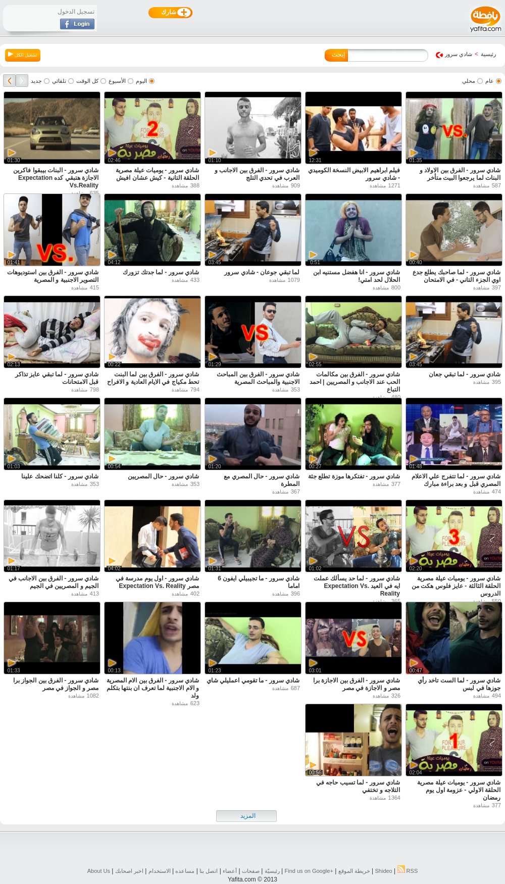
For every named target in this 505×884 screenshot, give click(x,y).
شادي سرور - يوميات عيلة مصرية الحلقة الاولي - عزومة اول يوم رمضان (458, 790)
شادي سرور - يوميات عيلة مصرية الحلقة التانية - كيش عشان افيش (157, 174)
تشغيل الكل (22, 55)
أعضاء (230, 871)
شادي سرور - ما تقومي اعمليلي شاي (253, 680)
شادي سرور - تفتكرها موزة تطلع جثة (354, 476)
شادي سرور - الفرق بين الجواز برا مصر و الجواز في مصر (55, 684)
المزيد (248, 815)
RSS (407, 871)
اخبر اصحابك (129, 871)
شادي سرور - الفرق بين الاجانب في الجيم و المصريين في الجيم (53, 582)
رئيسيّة (272, 871)
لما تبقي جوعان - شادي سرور (261, 272)
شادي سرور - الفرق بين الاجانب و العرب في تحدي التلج (257, 174)
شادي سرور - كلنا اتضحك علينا (59, 476)
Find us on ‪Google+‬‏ (309, 871)
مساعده (184, 871)
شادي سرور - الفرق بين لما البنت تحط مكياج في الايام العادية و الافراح (153, 378)
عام (489, 81)
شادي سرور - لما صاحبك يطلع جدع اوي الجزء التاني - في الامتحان (456, 276)
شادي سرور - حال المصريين (163, 476)
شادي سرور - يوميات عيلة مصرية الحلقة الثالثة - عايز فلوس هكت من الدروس (456, 586)
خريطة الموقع (354, 871)
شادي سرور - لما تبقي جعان (464, 374)
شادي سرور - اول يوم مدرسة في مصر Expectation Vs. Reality (157, 582)
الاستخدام (159, 871)
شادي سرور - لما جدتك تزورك (161, 272)
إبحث (338, 54)
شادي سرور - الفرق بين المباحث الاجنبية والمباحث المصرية (258, 378)
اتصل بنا (208, 871)
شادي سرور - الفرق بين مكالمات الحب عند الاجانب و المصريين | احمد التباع (355, 382)
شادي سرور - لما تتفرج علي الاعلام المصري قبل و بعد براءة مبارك (456, 480)
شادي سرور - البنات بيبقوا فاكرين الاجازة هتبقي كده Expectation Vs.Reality (55, 178)
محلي (468, 81)
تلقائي (59, 81)
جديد (36, 81)
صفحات (251, 871)
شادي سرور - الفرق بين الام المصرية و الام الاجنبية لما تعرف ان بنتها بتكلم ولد (153, 688)
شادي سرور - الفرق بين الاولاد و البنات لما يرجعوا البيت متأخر (460, 174)
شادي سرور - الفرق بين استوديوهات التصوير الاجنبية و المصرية (52, 276)
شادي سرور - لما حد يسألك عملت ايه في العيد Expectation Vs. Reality (357, 586)
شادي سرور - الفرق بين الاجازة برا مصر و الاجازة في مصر (356, 684)
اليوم (141, 81)
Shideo (383, 871)
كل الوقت (87, 81)
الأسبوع (117, 81)
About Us (98, 871)
